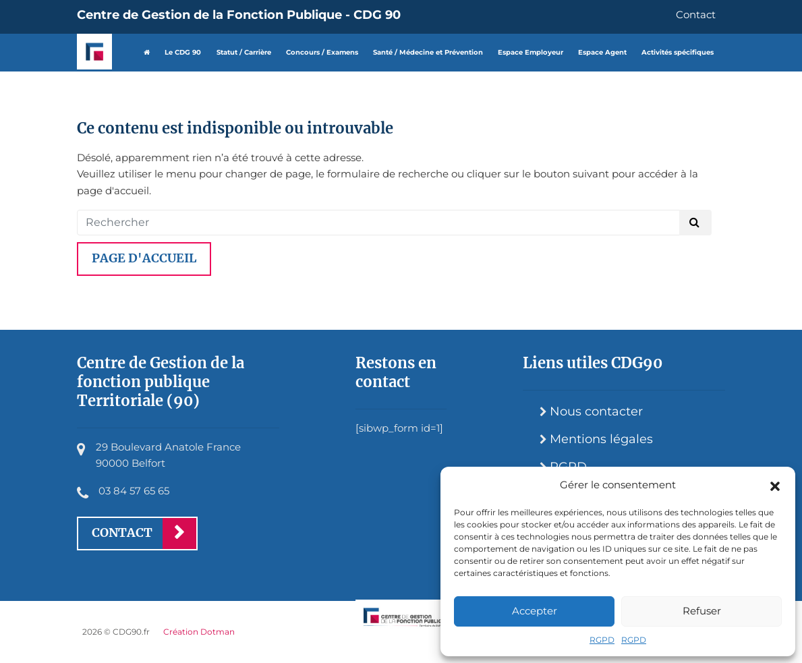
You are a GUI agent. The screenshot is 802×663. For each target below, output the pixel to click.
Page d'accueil (144, 258)
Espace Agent (602, 52)
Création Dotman (199, 632)
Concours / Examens (322, 52)
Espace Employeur (530, 52)
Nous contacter (596, 411)
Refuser (702, 610)
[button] (775, 485)
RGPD (602, 640)
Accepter (534, 610)
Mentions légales (601, 439)
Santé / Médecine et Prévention (428, 52)
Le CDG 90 (183, 52)
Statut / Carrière (244, 52)
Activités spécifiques (677, 52)
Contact (696, 14)
